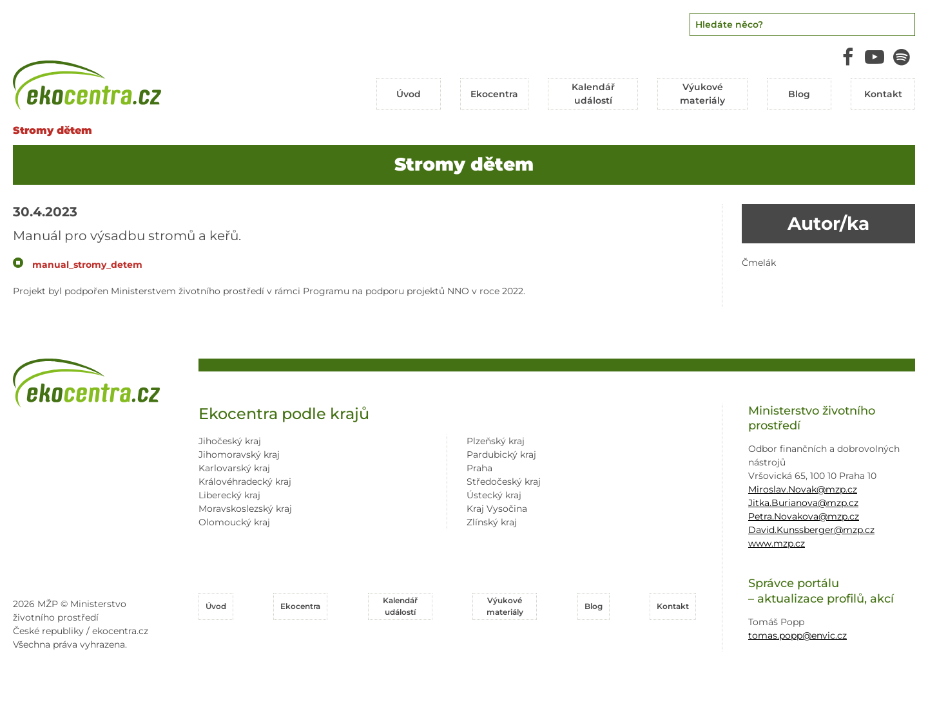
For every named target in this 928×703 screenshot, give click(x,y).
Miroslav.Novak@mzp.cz (802, 489)
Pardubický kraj (501, 454)
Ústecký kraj (494, 495)
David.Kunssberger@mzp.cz (811, 530)
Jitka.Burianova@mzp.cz (803, 503)
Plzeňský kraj (496, 441)
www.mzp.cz (776, 543)
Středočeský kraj (504, 481)
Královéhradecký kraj (244, 481)
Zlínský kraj (492, 522)
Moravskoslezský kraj (245, 508)
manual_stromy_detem (87, 264)
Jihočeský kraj (229, 441)
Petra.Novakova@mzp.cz (803, 516)
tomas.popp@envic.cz (797, 635)
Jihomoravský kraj (239, 454)
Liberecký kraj (229, 495)
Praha (479, 468)
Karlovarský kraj (234, 468)
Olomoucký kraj (234, 522)
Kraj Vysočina (497, 508)
